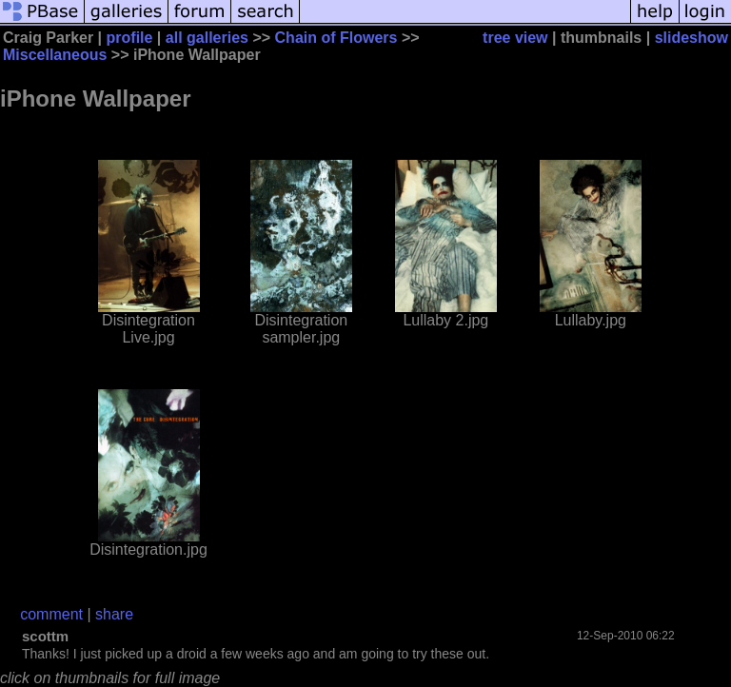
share (114, 614)
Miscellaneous (55, 55)
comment (51, 614)
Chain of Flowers (336, 37)
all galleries (207, 37)
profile (130, 37)
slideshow (691, 37)
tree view (515, 37)
